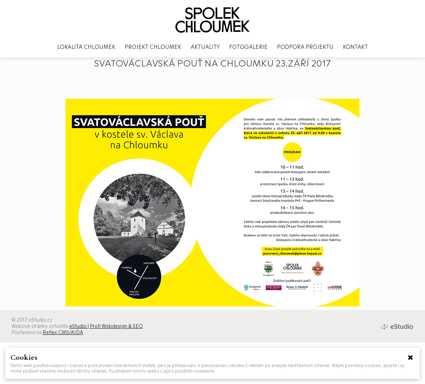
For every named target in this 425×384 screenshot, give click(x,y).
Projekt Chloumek (153, 46)
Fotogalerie (248, 46)
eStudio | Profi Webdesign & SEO (106, 326)
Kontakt (355, 46)
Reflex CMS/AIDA (63, 332)
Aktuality (205, 46)
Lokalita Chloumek (86, 46)
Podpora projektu (305, 46)
